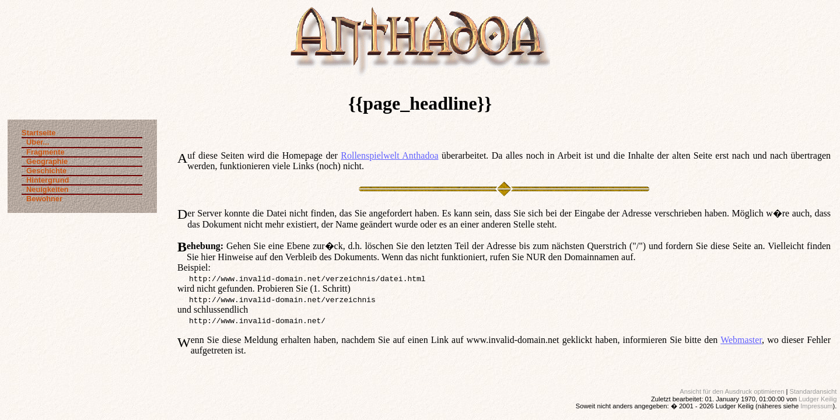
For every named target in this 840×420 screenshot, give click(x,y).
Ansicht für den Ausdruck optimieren (732, 391)
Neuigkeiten (45, 189)
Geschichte (44, 170)
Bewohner (42, 198)
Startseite (38, 133)
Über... (35, 142)
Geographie (45, 161)
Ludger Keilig (817, 399)
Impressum (816, 406)
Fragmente (43, 152)
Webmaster (741, 340)
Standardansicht (813, 391)
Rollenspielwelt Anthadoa (389, 155)
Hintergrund (45, 180)
